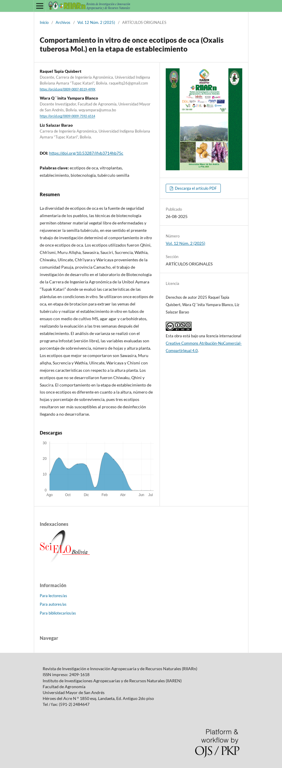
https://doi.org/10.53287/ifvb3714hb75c (86, 153)
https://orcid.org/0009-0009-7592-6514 (67, 116)
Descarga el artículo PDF (195, 188)
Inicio (44, 22)
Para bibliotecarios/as (58, 613)
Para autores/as (53, 604)
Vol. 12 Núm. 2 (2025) (96, 22)
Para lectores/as (53, 595)
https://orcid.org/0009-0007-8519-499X (67, 89)
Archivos (63, 22)
